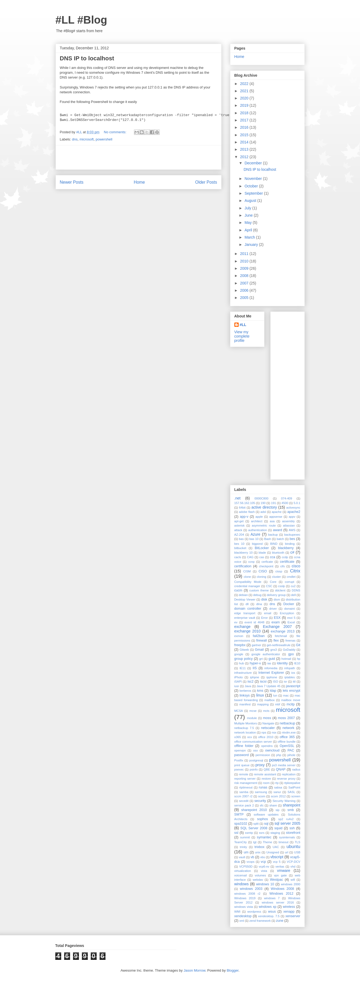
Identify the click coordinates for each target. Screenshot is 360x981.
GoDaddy (289, 649)
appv (292, 516)
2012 (244, 157)
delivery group (276, 595)
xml (241, 920)
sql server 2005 (287, 823)
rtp (277, 782)
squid (278, 828)
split (256, 823)
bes (292, 539)
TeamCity (240, 842)
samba (243, 792)
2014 (244, 142)
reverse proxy (286, 778)
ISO (275, 681)
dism (277, 599)
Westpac (276, 880)
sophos (262, 819)
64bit (242, 507)
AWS (292, 530)
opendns (267, 745)
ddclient (280, 590)
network (288, 728)
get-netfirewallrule (278, 645)
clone (247, 576)
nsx (274, 732)
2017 (244, 120)
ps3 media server (284, 765)
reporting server (245, 778)
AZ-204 (239, 534)
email (267, 613)
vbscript (276, 857)
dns (75, 139)
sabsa (278, 787)
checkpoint (266, 566)
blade (262, 552)
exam (275, 622)
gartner (256, 645)
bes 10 (239, 543)
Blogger (232, 970)
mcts (266, 710)
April (249, 230)
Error (264, 617)
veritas (279, 866)
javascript (293, 686)
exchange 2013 (282, 631)
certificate (287, 562)
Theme (267, 842)
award (277, 530)
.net (237, 498)
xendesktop (243, 916)
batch (280, 539)
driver (273, 608)
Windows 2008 (282, 889)
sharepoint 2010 (254, 810)
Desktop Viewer (245, 599)
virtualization (242, 870)
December (254, 163)
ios (293, 672)
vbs (262, 857)
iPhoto (238, 677)
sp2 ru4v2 (286, 819)
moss (267, 718)
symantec (264, 837)
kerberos (245, 690)
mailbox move (290, 700)
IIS (255, 668)
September (254, 193)
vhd (292, 866)
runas (263, 787)
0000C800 (261, 498)
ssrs (262, 832)
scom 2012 (278, 796)
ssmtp (249, 832)
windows (241, 884)
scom (261, 796)
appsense (275, 516)
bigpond (257, 543)
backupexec (292, 534)
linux (260, 695)
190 (263, 503)
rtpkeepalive (292, 782)
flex (276, 640)
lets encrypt (291, 691)
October (252, 186)
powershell (104, 139)
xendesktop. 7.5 (268, 916)
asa (272, 521)
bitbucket (240, 548)
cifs (282, 566)
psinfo (254, 769)
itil (294, 681)
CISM (247, 571)
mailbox (269, 700)
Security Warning (284, 800)
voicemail (240, 875)
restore (266, 778)
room (266, 782)
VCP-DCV (293, 861)
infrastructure (243, 672)
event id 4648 (254, 622)
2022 (244, 84)
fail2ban (259, 636)
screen (295, 796)
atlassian (289, 525)
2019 (244, 105)
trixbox (259, 847)
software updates (266, 814)
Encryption (287, 613)
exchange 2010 (247, 631)
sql (266, 823)
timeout (284, 842)
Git (298, 645)
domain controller (247, 608)
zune (279, 921)
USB (297, 852)
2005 (244, 297)
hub (241, 663)
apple (259, 516)
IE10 (297, 663)
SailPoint (294, 787)
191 (273, 503)
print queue (242, 765)
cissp (278, 571)
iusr (236, 686)
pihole (291, 755)
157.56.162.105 (244, 503)
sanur (277, 792)
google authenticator (265, 654)
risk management (245, 782)
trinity (243, 847)
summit (245, 837)
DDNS (296, 590)
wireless (289, 907)
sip (277, 810)
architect (256, 521)
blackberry (286, 548)
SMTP (239, 814)
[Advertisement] (138, 157)
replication (289, 774)
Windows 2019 (245, 898)
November (254, 178)
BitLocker (262, 548)
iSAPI (238, 681)
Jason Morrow (194, 970)
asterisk (239, 525)
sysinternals (287, 837)
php (278, 755)
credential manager (247, 586)
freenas (290, 640)
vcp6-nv (264, 866)
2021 (244, 91)
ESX (277, 618)
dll (247, 604)
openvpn (240, 750)
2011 (244, 253)
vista (264, 870)
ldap (273, 691)
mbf (277, 704)
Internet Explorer (271, 673)
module (252, 718)
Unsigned (272, 852)
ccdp (285, 557)
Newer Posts (71, 182)
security (260, 801)
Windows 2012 (281, 893)
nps (263, 732)
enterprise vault (244, 617)
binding (289, 543)
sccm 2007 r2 (243, 796)
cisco (296, 566)
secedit (243, 800)
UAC (276, 847)
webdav (258, 879)
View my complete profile (242, 336)
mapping (263, 704)
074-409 (286, 498)
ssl (236, 833)
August (251, 200)
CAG (250, 557)
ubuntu (293, 846)
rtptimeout (246, 787)
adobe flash (247, 511)
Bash (267, 539)
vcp (263, 862)
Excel (291, 622)
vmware (283, 870)
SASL (291, 792)
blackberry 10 (243, 552)
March (250, 237)
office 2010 (265, 737)
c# (292, 552)
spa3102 (240, 823)
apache (277, 511)
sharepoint (291, 805)
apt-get (239, 521)
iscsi (263, 681)
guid (271, 659)
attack (238, 530)
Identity (282, 663)
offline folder (244, 746)
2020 (244, 98)
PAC (291, 750)
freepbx (240, 645)
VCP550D (246, 866)
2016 (244, 127)
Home (139, 182)
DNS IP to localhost (87, 58)
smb (291, 810)
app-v (244, 517)
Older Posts (206, 182)
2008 (244, 275)
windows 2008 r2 (247, 893)
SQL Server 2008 (253, 828)
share (273, 805)
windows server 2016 (278, 902)
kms (260, 691)
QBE (267, 769)
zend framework (260, 920)
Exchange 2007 (277, 626)
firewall (261, 640)
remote (243, 774)
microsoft (86, 139)
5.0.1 (297, 503)
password (241, 755)
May (249, 222)
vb (252, 857)
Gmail (259, 649)
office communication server (253, 741)
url (286, 852)
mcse (253, 710)
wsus (272, 911)
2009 (244, 268)
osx (255, 750)
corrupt (289, 581)
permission (263, 755)
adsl (263, 511)
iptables (290, 677)
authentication (257, 530)
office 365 (287, 737)
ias (269, 663)
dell (293, 595)
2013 (244, 149)
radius (296, 769)
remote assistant (265, 774)
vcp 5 (277, 861)
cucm (238, 590)
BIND (274, 543)
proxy (260, 765)
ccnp (251, 561)
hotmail (286, 658)
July (248, 208)
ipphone (271, 677)
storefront (293, 833)
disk (264, 599)
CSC (269, 586)
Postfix (238, 760)
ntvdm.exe (289, 732)
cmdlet (291, 576)
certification (243, 566)
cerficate (267, 561)
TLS (297, 842)
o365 (237, 737)
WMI (237, 911)
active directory (264, 507)
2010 (244, 261)
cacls (237, 557)
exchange (242, 626)
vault (242, 857)
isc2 (250, 681)
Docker (288, 604)
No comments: (115, 132)
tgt (254, 842)
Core (273, 581)
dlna (259, 604)
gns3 (273, 649)
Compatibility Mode (247, 581)
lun (275, 695)
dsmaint (289, 608)
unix (258, 852)
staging (275, 832)
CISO (263, 571)
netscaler (268, 728)
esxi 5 (291, 617)
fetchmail (281, 636)
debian (243, 595)
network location (245, 732)
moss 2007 (286, 718)
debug (257, 595)
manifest (244, 704)
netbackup (287, 723)
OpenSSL (287, 746)
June (249, 215)
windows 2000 (290, 884)
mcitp (290, 704)
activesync (293, 507)
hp (298, 658)
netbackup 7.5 (244, 728)
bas (241, 539)
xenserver (292, 916)
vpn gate (280, 875)
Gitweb (244, 649)
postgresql (256, 760)
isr (285, 681)
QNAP (281, 769)
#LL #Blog (81, 20)
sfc (261, 805)
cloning (261, 576)
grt (261, 658)
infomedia (271, 668)
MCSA (238, 710)
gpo (291, 654)
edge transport (244, 613)
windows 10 (265, 884)
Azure (255, 534)
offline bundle (287, 741)
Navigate (268, 723)
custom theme (259, 590)
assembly (288, 521)
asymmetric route (264, 525)
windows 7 (271, 898)
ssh (292, 828)
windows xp (268, 907)
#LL (243, 325)
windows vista (243, 906)
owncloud (272, 750)
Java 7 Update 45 (269, 686)
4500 (284, 503)
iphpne (254, 677)
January (252, 244)
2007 (244, 283)
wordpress (254, 911)
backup (273, 534)
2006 (244, 290)
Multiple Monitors (245, 723)
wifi (293, 879)
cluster (276, 576)
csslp (281, 586)
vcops (250, 861)
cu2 (293, 586)
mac (286, 695)
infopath (289, 668)
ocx (249, 737)
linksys (244, 695)
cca (272, 557)
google (238, 654)
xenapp (288, 911)
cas (261, 557)
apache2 (293, 512)
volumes (260, 875)
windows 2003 (251, 889)
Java (248, 686)
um (246, 852)
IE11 (242, 668)
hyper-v (255, 663)
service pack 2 (244, 805)
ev (236, 622)
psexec (239, 769)
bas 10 (254, 539)
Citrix (295, 570)
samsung (261, 792)
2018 (244, 113)
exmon (238, 636)
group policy (243, 659)
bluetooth (278, 552)
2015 (244, 135)
